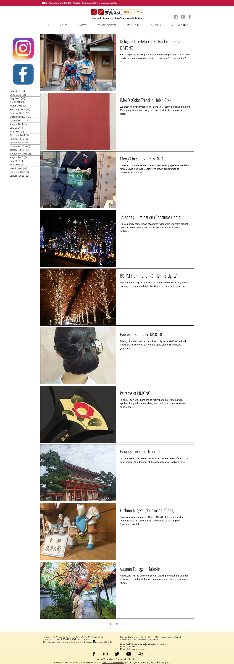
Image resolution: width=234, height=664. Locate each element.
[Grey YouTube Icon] (183, 17)
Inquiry (132, 659)
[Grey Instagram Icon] (176, 17)
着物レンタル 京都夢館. (113, 662)
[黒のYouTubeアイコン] (128, 654)
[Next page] (130, 624)
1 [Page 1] (110, 624)
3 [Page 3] (123, 624)
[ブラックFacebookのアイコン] (94, 654)
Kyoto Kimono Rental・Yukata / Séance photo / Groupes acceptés (83, 2)
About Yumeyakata (105, 659)
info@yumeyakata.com (136, 649)
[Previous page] (104, 624)
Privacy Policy (122, 659)
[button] (64, 23)
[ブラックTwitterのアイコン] (117, 654)
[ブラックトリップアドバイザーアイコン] (140, 654)
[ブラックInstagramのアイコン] (105, 654)
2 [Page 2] (117, 624)
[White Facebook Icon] (23, 74)
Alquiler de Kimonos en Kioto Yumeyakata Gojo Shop (117, 18)
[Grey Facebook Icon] (189, 17)
